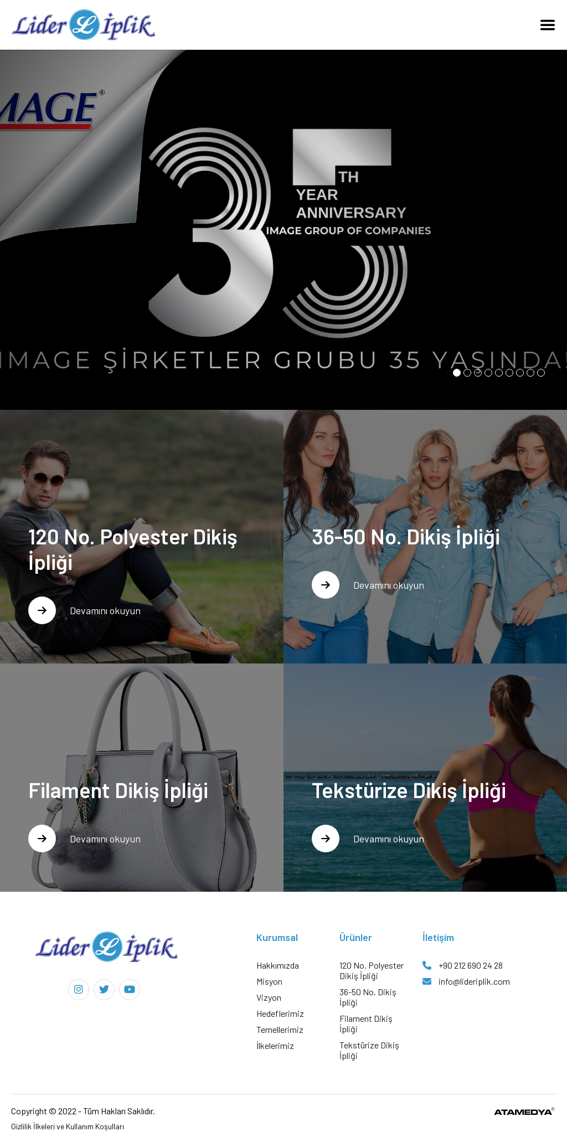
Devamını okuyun (84, 610)
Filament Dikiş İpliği (366, 1023)
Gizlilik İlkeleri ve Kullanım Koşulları (67, 1126)
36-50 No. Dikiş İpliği (367, 996)
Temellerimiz (279, 1029)
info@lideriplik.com (466, 981)
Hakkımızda (277, 965)
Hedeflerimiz (280, 1013)
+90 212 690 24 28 (462, 965)
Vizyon (268, 997)
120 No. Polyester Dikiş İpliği (371, 970)
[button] (457, 373)
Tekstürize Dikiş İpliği (369, 1050)
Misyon (269, 981)
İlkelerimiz (275, 1045)
